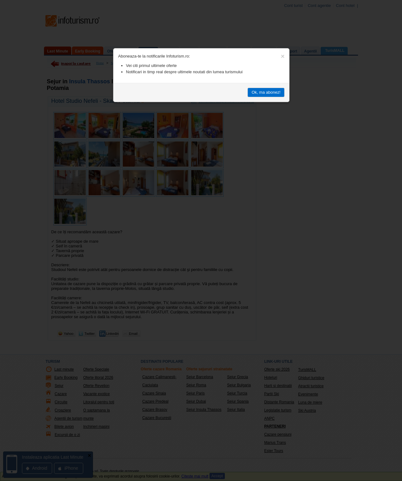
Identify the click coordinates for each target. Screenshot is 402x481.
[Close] (283, 56)
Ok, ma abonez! (266, 92)
